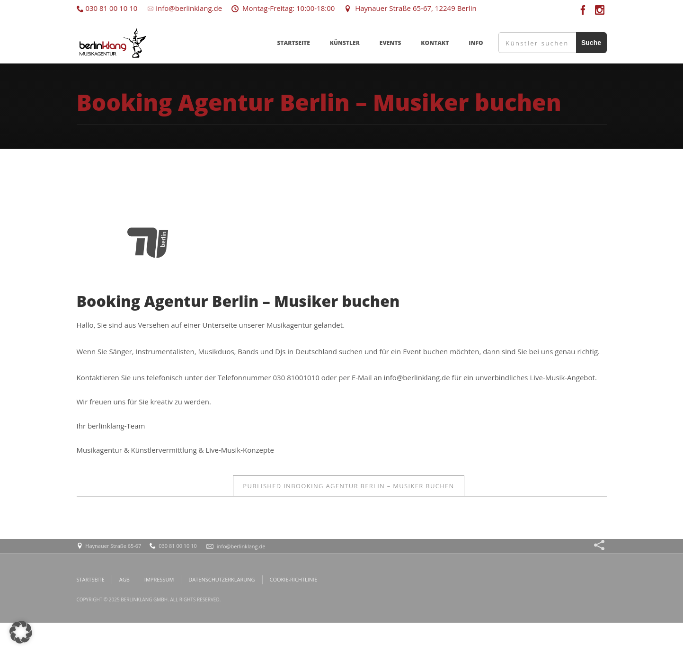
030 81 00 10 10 (107, 8)
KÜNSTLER (345, 43)
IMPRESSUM (159, 579)
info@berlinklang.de (184, 8)
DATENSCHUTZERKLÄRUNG (221, 579)
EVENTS (390, 43)
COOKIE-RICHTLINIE (294, 579)
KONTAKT (435, 43)
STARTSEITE (293, 43)
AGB (124, 579)
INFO (476, 43)
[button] (21, 632)
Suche (591, 42)
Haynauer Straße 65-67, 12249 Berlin (410, 8)
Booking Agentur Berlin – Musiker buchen (348, 486)
